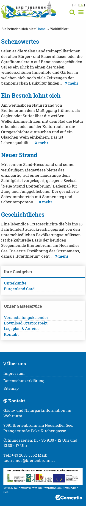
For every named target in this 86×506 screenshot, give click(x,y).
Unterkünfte (15, 283)
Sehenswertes (20, 41)
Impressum (14, 373)
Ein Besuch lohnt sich (31, 95)
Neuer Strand (19, 155)
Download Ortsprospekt (25, 323)
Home (41, 29)
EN (81, 5)
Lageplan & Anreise (21, 328)
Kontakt (11, 334)
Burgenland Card (19, 288)
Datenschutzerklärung (23, 380)
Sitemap (11, 388)
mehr (71, 83)
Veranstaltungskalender (26, 317)
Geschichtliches (22, 214)
